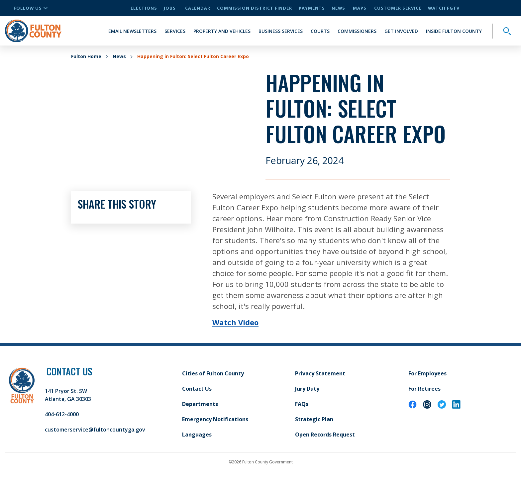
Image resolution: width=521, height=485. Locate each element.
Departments (200, 404)
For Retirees (424, 388)
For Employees (427, 373)
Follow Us (31, 8)
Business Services (281, 31)
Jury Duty (307, 388)
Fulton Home (86, 56)
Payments (312, 8)
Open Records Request (325, 434)
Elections (144, 8)
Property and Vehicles (222, 31)
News (338, 8)
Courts (320, 31)
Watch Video (235, 322)
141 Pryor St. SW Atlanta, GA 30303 (68, 395)
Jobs (170, 8)
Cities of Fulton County (213, 373)
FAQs (301, 404)
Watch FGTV (444, 8)
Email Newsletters (132, 31)
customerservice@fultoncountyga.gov (95, 429)
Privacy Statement (320, 373)
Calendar (197, 8)
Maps (359, 8)
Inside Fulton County (454, 31)
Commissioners (357, 31)
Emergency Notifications (215, 419)
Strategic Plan (314, 419)
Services (174, 31)
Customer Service (397, 8)
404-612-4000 (62, 414)
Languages (197, 434)
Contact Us (197, 388)
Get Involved (401, 31)
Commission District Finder (254, 8)
